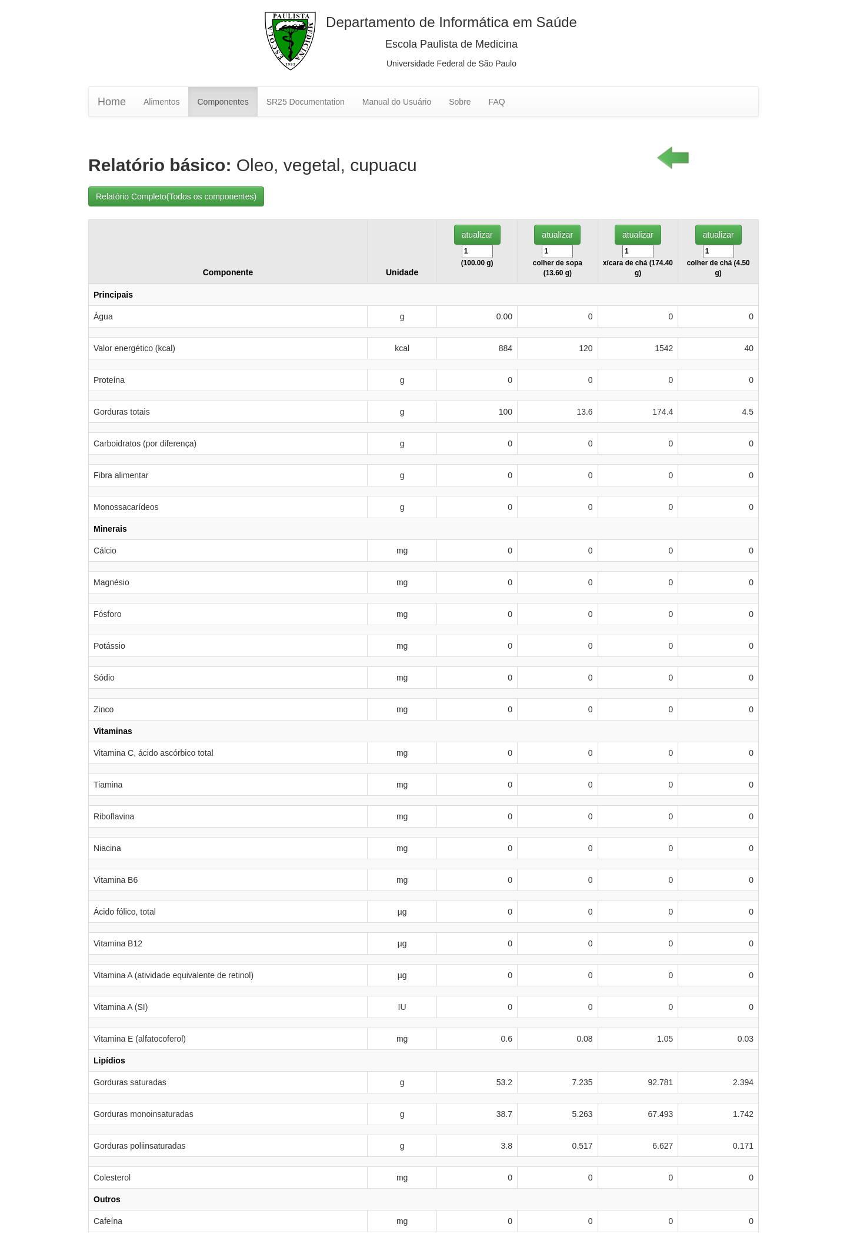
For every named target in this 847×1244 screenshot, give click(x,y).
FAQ (497, 101)
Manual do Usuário (397, 101)
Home (112, 102)
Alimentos (161, 101)
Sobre (460, 101)
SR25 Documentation (305, 101)
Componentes (222, 101)
